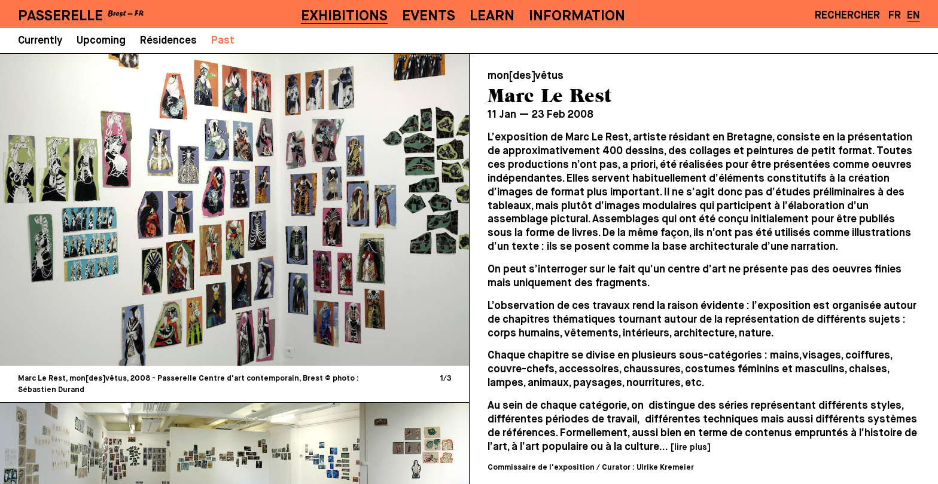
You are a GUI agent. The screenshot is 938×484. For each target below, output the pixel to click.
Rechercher (847, 15)
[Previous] (123, 209)
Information (577, 16)
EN (913, 15)
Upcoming (101, 41)
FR (894, 15)
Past (222, 41)
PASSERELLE (60, 16)
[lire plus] (690, 447)
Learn (492, 16)
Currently (40, 41)
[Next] (346, 209)
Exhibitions (344, 16)
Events (428, 16)
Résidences (168, 41)
